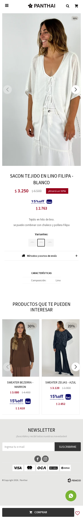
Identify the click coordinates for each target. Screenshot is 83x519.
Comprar (40, 512)
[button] (76, 89)
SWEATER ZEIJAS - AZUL (60, 382)
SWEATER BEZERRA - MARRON (20, 384)
